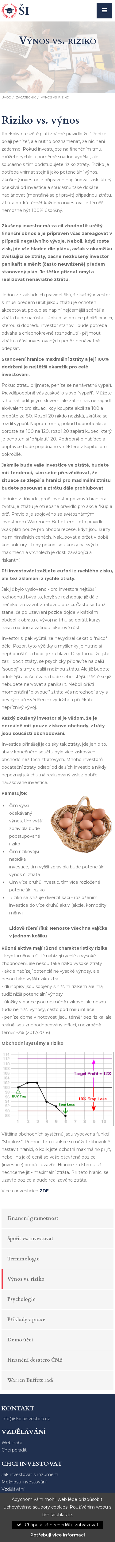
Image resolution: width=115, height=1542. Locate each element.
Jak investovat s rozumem (30, 1474)
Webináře (12, 1442)
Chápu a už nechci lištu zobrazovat (57, 1525)
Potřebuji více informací (57, 1535)
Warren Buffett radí (30, 1380)
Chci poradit (14, 1450)
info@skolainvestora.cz (26, 1418)
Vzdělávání (13, 1489)
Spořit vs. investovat (30, 1238)
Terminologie (23, 1259)
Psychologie (21, 1299)
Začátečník (26, 97)
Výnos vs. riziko (25, 1279)
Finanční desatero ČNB (35, 1360)
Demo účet (20, 1339)
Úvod (6, 97)
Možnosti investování (24, 1482)
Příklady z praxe (26, 1319)
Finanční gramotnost (32, 1218)
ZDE (44, 1191)
